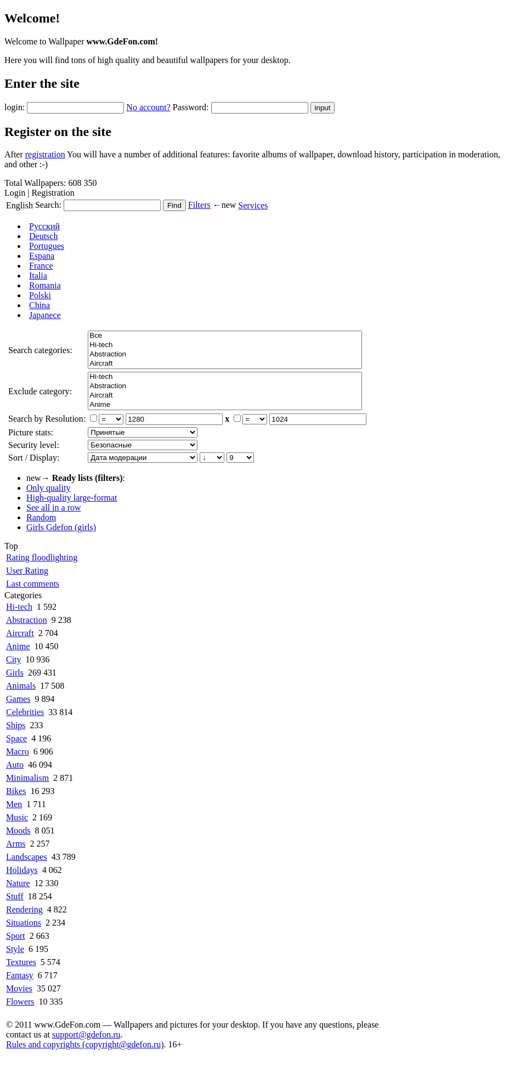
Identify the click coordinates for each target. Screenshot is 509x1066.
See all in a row (53, 507)
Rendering (24, 909)
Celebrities (25, 712)
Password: (191, 107)
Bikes (16, 791)
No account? (148, 107)
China (39, 305)
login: (14, 107)
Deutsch (43, 236)
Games (18, 699)
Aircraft (224, 363)
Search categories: (40, 350)
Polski (40, 295)
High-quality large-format (71, 497)
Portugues (46, 246)
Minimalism (27, 778)
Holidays (22, 870)
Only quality (48, 487)
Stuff (15, 896)
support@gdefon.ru (86, 1034)
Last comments (32, 583)
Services (253, 205)
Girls (15, 672)
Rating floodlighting (41, 557)
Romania (45, 285)
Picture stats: (30, 432)
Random (41, 517)
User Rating (27, 570)
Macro (17, 751)
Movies (19, 988)
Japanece (45, 315)
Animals (21, 685)
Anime (224, 405)
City (13, 659)
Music (17, 817)
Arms (16, 843)
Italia (38, 275)
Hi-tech (224, 345)
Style (15, 949)
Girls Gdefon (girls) (61, 527)
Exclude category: (40, 391)
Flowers (20, 1001)
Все (224, 336)
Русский (44, 226)
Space (16, 738)
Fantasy (19, 975)
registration (45, 154)
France (41, 265)
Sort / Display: (33, 457)
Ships (16, 725)
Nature (18, 883)
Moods (18, 830)
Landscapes (26, 856)
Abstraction (224, 354)
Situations (23, 922)
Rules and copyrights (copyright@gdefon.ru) (85, 1044)
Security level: (33, 445)
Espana (41, 255)
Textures (21, 962)
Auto (15, 764)
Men (14, 804)
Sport (15, 935)
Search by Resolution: (47, 418)
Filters (199, 204)
